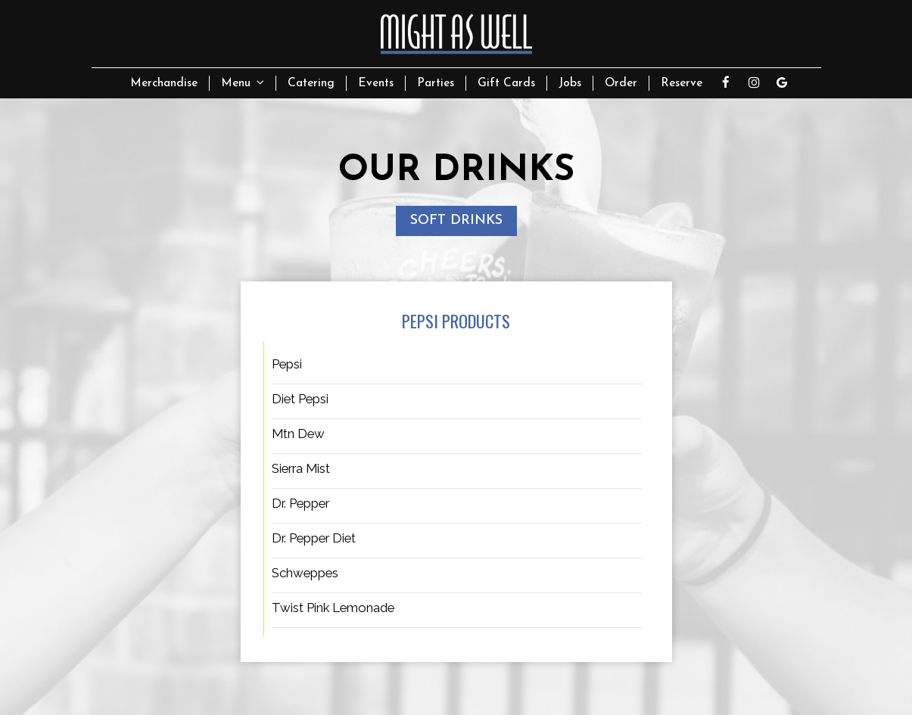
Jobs (570, 83)
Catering (311, 83)
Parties (435, 83)
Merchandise (164, 83)
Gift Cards (506, 83)
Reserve (681, 83)
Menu (242, 82)
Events (376, 83)
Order (621, 83)
